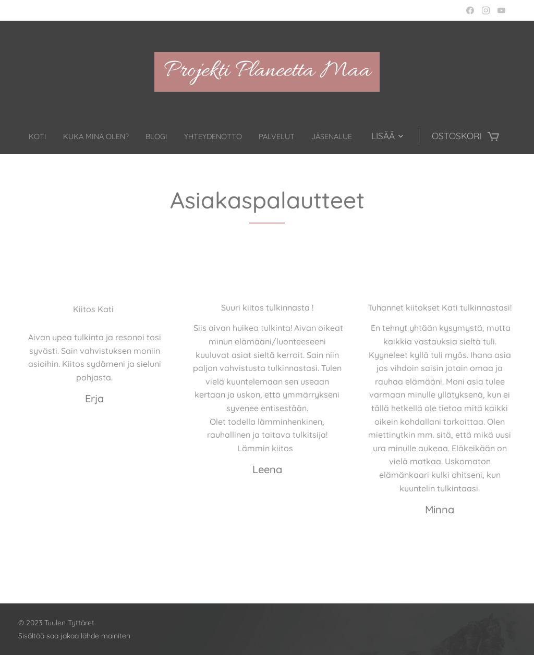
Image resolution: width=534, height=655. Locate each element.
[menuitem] (54, 136)
